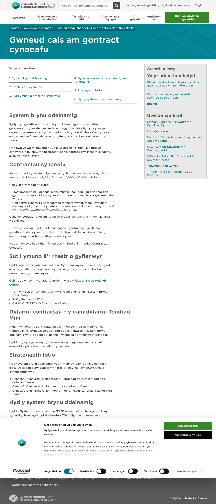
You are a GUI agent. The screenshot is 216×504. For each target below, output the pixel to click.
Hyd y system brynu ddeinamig (100, 99)
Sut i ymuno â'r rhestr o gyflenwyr (36, 95)
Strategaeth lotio (89, 90)
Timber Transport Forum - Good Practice (169, 173)
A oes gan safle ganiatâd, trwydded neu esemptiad (159, 5)
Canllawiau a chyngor (37, 28)
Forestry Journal (158, 131)
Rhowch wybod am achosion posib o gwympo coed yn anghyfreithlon (173, 83)
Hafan (15, 28)
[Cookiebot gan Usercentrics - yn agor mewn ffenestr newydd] (22, 497)
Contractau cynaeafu (27, 87)
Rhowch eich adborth (82, 440)
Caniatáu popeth (188, 451)
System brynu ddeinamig (29, 78)
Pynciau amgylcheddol (72, 28)
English (199, 5)
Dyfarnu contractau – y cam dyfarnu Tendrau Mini (101, 80)
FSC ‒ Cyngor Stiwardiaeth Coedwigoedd (166, 148)
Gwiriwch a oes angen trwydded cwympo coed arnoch (169, 96)
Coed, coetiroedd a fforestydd (112, 28)
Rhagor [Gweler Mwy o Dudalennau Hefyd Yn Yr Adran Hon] (152, 103)
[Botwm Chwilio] (116, 5)
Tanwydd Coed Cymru (162, 165)
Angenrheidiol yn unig (187, 460)
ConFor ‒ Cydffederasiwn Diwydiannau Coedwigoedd (174, 138)
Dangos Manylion (187, 497)
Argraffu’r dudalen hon (190, 440)
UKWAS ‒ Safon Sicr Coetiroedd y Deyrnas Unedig (171, 158)
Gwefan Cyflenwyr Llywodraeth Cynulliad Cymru (169, 123)
